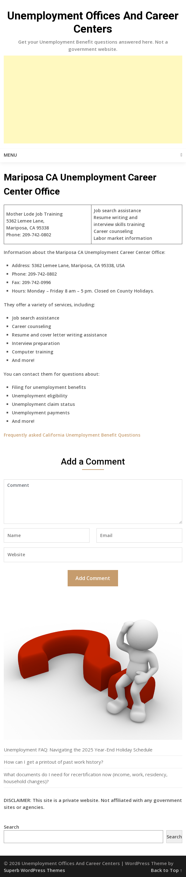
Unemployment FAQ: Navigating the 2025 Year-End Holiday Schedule (78, 749)
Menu (10, 155)
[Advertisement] (93, 99)
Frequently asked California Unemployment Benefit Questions (72, 435)
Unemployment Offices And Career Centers (92, 22)
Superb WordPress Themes (34, 870)
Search (11, 827)
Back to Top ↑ (167, 870)
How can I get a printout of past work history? (53, 762)
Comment (93, 501)
